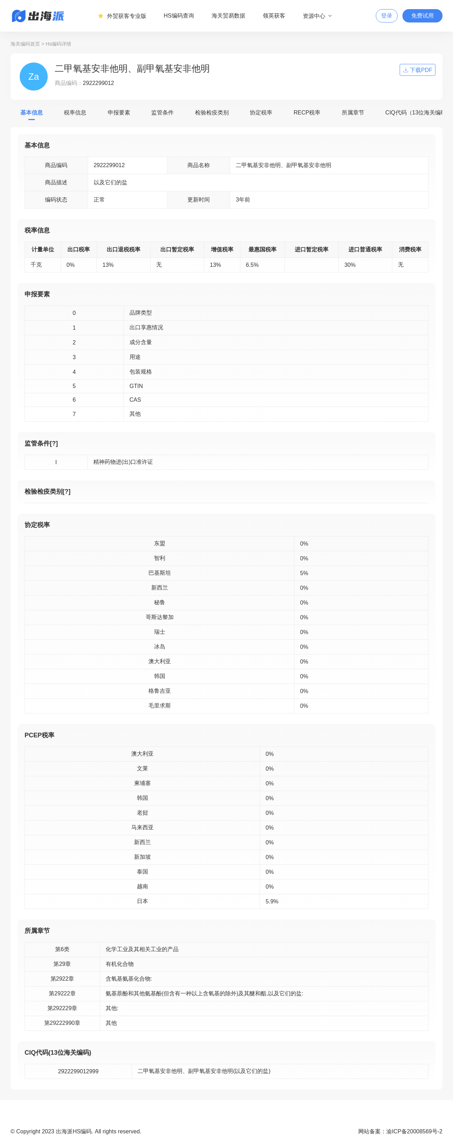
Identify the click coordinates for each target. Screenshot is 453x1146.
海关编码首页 (25, 44)
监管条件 (162, 113)
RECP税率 (307, 113)
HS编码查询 (179, 16)
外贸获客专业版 (122, 16)
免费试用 (422, 16)
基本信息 (31, 113)
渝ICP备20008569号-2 (414, 1131)
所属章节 (353, 113)
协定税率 (261, 113)
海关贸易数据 (228, 16)
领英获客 (274, 16)
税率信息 (75, 113)
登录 (386, 16)
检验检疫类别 (212, 113)
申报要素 (119, 113)
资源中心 (318, 16)
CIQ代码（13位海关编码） (418, 113)
